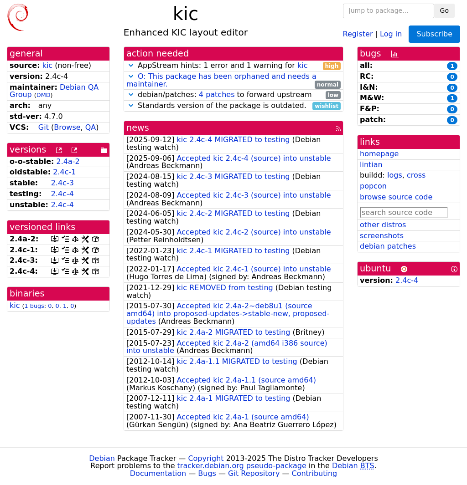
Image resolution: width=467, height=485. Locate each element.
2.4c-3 (62, 183)
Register (358, 33)
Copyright (205, 458)
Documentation (158, 473)
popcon (373, 186)
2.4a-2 (68, 161)
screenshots (382, 235)
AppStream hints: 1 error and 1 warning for (233, 66)
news (137, 128)
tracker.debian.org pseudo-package (241, 465)
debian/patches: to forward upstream (233, 95)
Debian (102, 458)
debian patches (388, 246)
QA (90, 127)
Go (444, 10)
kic (47, 65)
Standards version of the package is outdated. (233, 106)
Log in (391, 33)
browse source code (396, 197)
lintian (371, 164)
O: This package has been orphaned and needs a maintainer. (221, 80)
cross (416, 175)
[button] (131, 65)
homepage (379, 153)
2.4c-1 (64, 172)
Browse (67, 127)
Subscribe (434, 34)
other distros (383, 224)
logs (394, 175)
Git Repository (254, 473)
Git (43, 127)
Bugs (207, 473)
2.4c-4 (62, 193)
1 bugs (34, 305)
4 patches (217, 94)
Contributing (314, 473)
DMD (43, 95)
